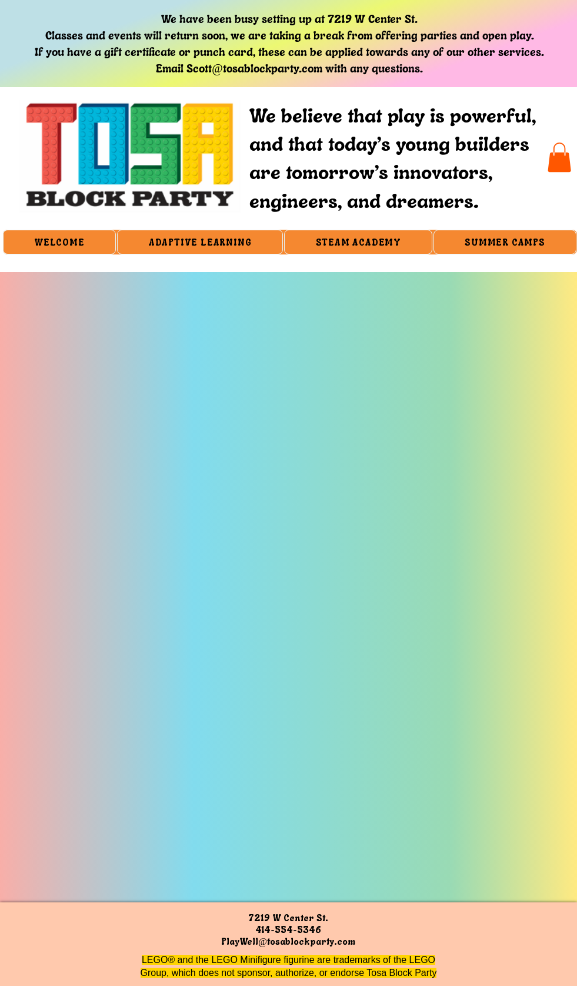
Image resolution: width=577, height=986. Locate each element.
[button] (559, 157)
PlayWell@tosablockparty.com (288, 941)
